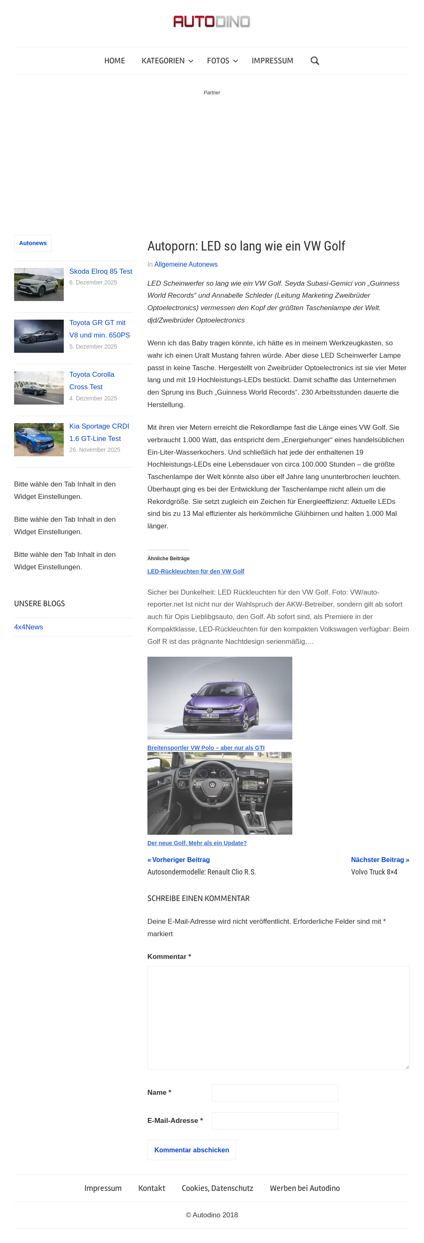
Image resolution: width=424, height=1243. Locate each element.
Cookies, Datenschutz (217, 1188)
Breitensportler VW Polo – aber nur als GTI (206, 747)
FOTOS (222, 60)
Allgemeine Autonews (186, 264)
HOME (114, 60)
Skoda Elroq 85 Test (101, 271)
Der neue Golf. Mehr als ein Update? (197, 843)
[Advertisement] (212, 159)
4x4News (28, 627)
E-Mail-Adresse (175, 1121)
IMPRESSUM (273, 60)
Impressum (103, 1188)
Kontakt (151, 1188)
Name (159, 1092)
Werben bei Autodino (305, 1188)
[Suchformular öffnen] (315, 60)
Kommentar (169, 957)
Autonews (33, 243)
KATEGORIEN (168, 60)
